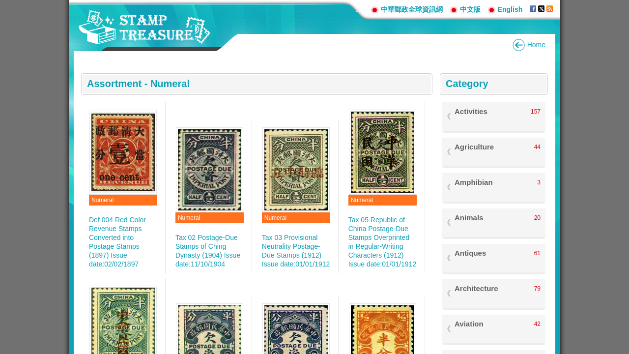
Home (536, 45)
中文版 (470, 9)
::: (360, 9)
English (510, 9)
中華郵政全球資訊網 (412, 9)
